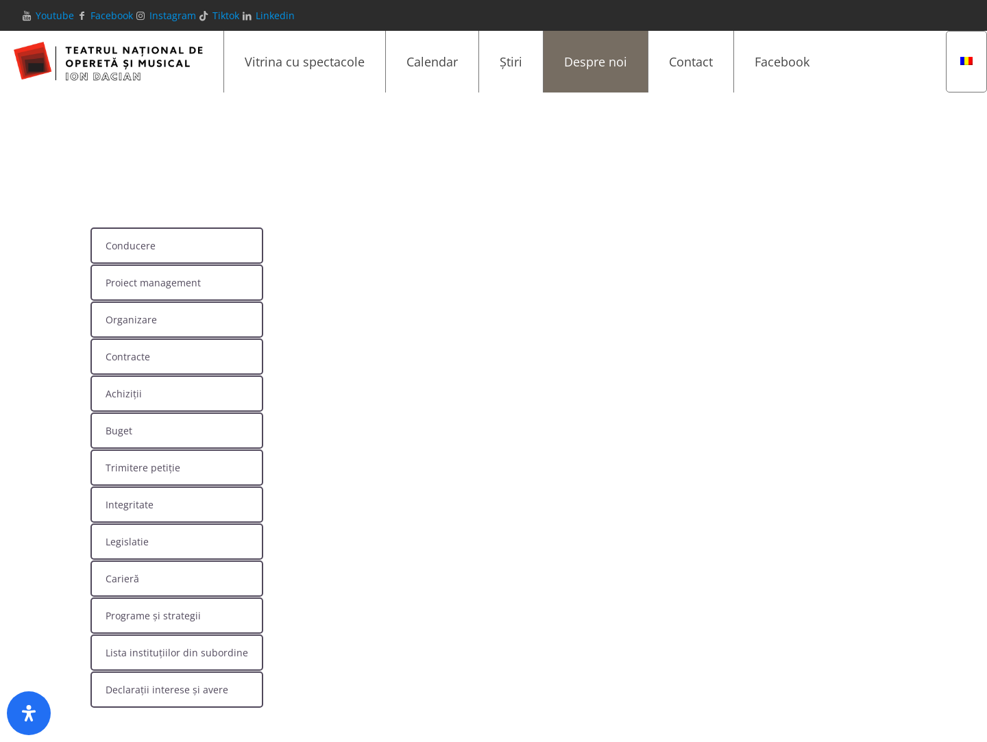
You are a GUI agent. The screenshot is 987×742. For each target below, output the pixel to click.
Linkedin (275, 15)
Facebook (111, 15)
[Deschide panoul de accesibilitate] (29, 713)
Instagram (172, 15)
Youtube (55, 15)
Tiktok (225, 15)
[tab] (176, 245)
